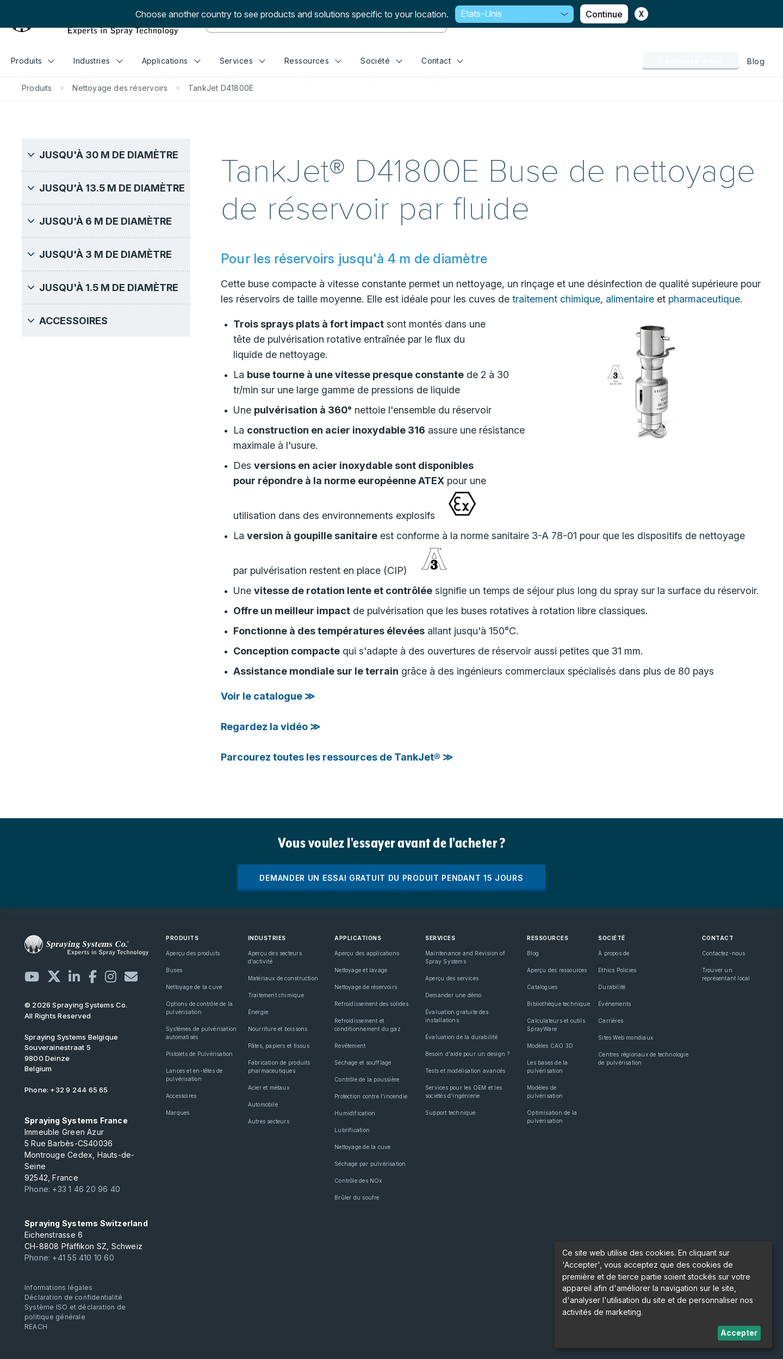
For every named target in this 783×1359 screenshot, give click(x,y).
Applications (171, 60)
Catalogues (542, 987)
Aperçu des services (451, 978)
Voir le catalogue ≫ (268, 696)
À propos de (613, 953)
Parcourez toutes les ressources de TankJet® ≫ (337, 757)
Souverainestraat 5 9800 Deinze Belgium (71, 1053)
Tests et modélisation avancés (465, 1070)
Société (381, 60)
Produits (32, 60)
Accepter (738, 1332)
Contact (442, 60)
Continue (604, 14)
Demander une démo (453, 995)
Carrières (610, 1020)
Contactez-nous (690, 61)
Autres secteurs (268, 1121)
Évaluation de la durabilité (461, 1037)
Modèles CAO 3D (550, 1045)
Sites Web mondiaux (625, 1037)
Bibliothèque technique (558, 1003)
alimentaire (630, 299)
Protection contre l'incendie (370, 1096)
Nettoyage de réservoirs (365, 987)
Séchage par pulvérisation (370, 1163)
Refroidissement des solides (371, 1003)
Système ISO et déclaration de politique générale (75, 1312)
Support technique (450, 1112)
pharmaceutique (704, 299)
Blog (756, 61)
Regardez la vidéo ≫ (270, 726)
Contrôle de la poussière (366, 1079)
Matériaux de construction (283, 978)
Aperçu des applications (366, 953)
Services (242, 60)
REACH (35, 1327)
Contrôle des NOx (358, 1180)
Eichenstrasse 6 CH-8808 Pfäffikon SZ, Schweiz (86, 1235)
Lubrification (352, 1130)
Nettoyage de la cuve (194, 987)
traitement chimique (556, 299)
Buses (174, 970)
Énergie (258, 1012)
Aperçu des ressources (557, 970)
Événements (614, 1003)
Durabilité (611, 987)
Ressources (312, 60)
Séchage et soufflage (362, 1062)
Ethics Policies (617, 970)
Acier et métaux (268, 1087)
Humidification (354, 1113)
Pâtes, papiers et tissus (278, 1045)
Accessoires (181, 1095)
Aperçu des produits (193, 953)
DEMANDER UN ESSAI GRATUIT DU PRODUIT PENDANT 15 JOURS (391, 877)
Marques (177, 1112)
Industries (97, 60)
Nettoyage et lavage (360, 970)
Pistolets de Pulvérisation (199, 1054)
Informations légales (58, 1287)
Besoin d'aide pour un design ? (467, 1054)
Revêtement (349, 1045)
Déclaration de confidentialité (73, 1297)
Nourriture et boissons (278, 1029)
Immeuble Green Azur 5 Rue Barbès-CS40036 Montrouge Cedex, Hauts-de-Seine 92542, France (79, 1149)
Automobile (263, 1104)
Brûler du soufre (356, 1197)
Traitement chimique (276, 995)
